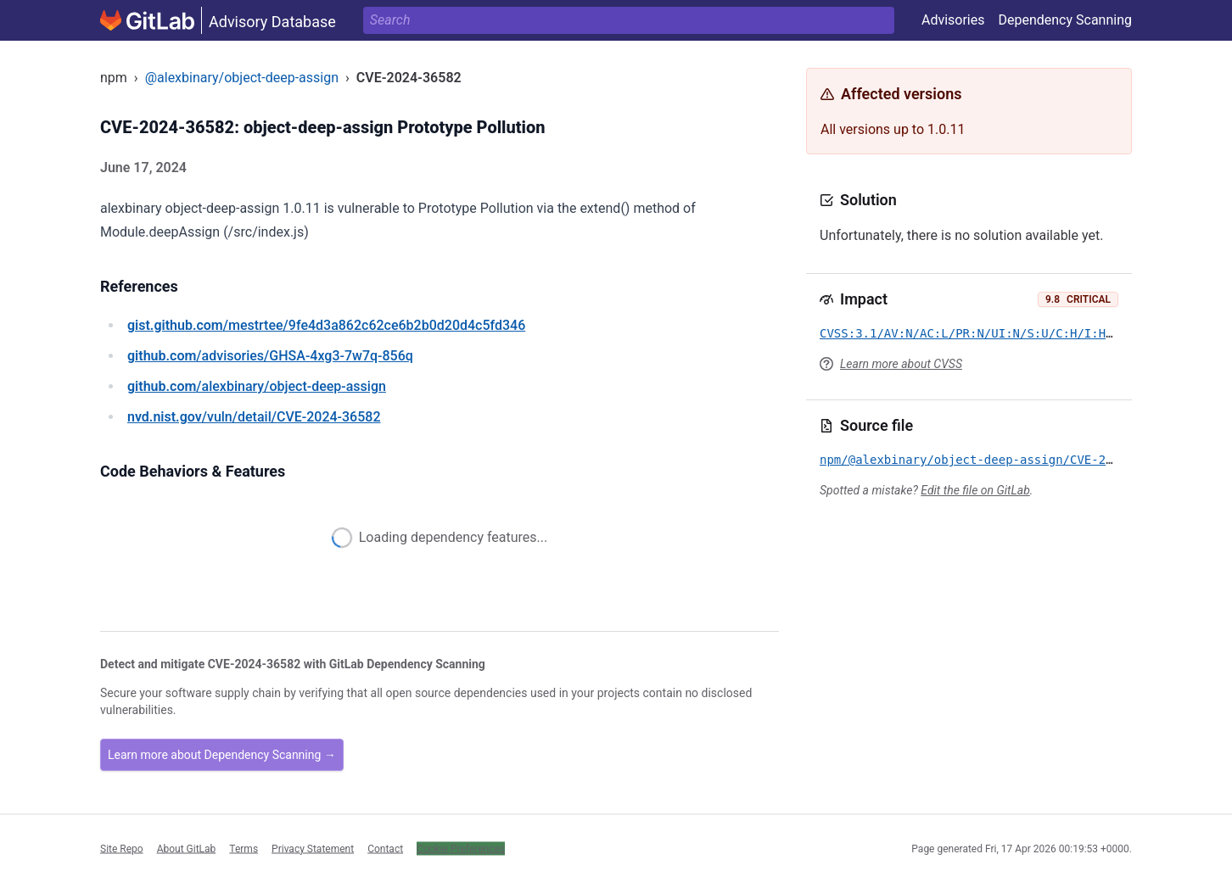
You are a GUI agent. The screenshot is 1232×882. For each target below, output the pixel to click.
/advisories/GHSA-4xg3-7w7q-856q (270, 356)
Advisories (953, 20)
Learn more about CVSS (901, 364)
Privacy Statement (313, 848)
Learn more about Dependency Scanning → (222, 755)
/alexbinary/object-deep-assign (256, 386)
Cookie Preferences (461, 848)
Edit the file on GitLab (975, 490)
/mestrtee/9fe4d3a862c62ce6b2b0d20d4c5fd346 (326, 325)
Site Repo (121, 848)
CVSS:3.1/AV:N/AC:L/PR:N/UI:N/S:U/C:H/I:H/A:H (977, 333)
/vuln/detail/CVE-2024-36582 (253, 417)
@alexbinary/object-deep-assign (242, 78)
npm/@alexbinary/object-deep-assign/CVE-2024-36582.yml (1009, 459)
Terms (243, 848)
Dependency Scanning (1065, 20)
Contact (385, 848)
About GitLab (186, 848)
